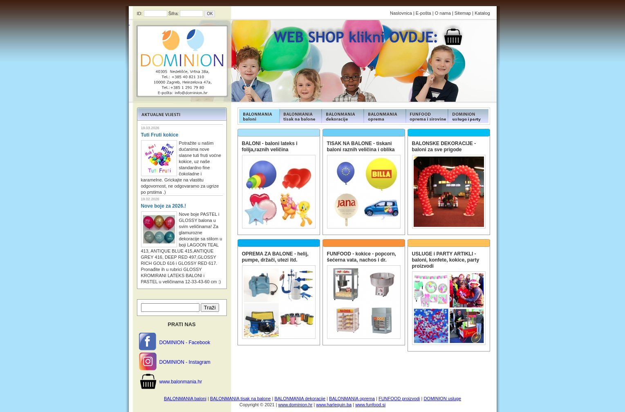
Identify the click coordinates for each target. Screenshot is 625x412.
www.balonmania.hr (180, 382)
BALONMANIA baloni (185, 398)
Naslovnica (401, 13)
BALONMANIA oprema (352, 398)
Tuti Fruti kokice (160, 135)
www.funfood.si (370, 404)
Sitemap (463, 13)
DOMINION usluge (442, 398)
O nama (443, 13)
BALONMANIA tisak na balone (240, 398)
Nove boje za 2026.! (163, 206)
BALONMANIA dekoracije (299, 398)
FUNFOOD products (258, 116)
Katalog (482, 13)
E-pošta (423, 13)
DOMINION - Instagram (185, 362)
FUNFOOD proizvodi (399, 398)
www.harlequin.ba (334, 404)
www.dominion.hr (295, 404)
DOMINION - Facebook (185, 342)
